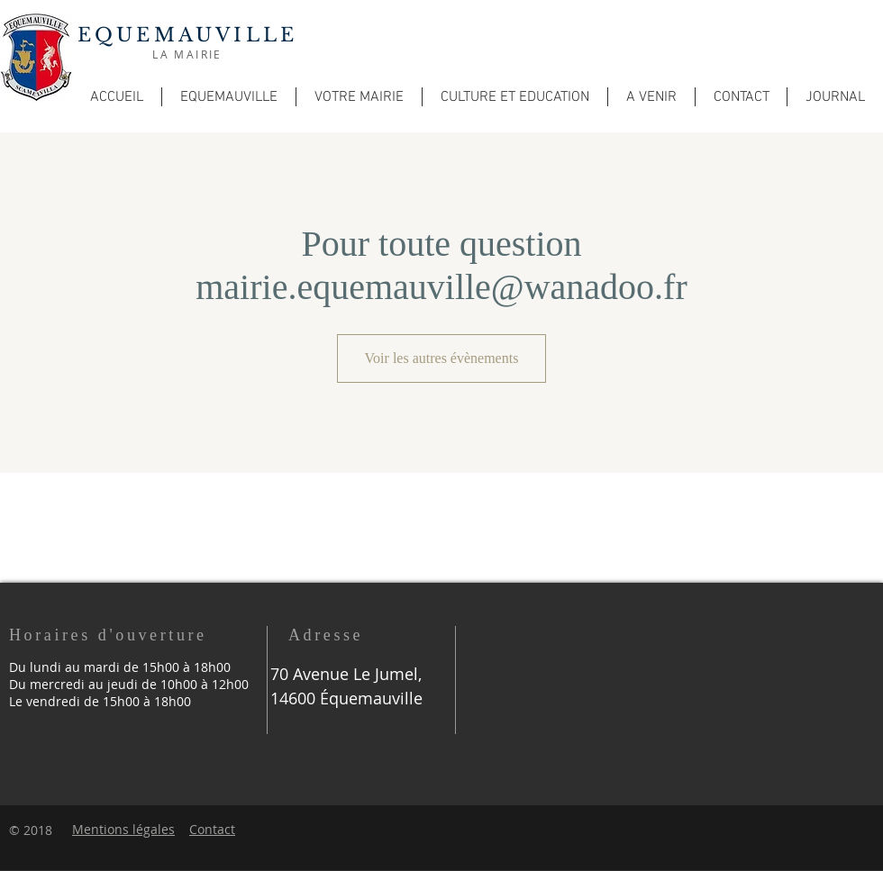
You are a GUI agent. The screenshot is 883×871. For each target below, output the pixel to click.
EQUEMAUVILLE (187, 35)
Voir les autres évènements (442, 358)
